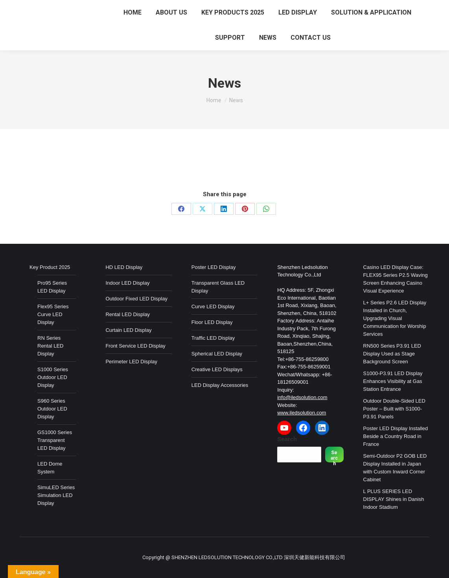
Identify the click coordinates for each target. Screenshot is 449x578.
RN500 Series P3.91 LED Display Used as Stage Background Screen (392, 353)
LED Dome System (50, 468)
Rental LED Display (127, 314)
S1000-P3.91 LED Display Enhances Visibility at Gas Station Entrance (393, 381)
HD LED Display (123, 267)
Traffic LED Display (213, 338)
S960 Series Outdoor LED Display (52, 409)
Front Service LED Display (135, 346)
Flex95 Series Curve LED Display (52, 314)
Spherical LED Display (216, 354)
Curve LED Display (213, 306)
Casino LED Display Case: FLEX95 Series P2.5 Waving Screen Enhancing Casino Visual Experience (395, 279)
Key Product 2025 (49, 267)
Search (287, 439)
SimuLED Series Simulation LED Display (56, 495)
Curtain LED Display (128, 330)
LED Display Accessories (219, 385)
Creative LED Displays (217, 369)
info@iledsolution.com (302, 397)
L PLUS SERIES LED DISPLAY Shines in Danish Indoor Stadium (393, 499)
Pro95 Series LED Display (52, 287)
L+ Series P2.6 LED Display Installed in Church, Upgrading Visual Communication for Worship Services (395, 318)
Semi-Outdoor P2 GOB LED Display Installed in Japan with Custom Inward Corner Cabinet (395, 467)
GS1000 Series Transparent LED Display (54, 440)
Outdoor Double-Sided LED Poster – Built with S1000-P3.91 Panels (394, 409)
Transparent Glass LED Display (218, 287)
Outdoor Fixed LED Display (136, 299)
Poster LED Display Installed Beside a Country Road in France (395, 436)
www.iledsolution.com (301, 413)
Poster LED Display (213, 267)
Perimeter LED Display (131, 361)
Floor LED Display (212, 322)
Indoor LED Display (127, 283)
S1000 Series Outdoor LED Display (52, 377)
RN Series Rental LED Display (50, 346)
